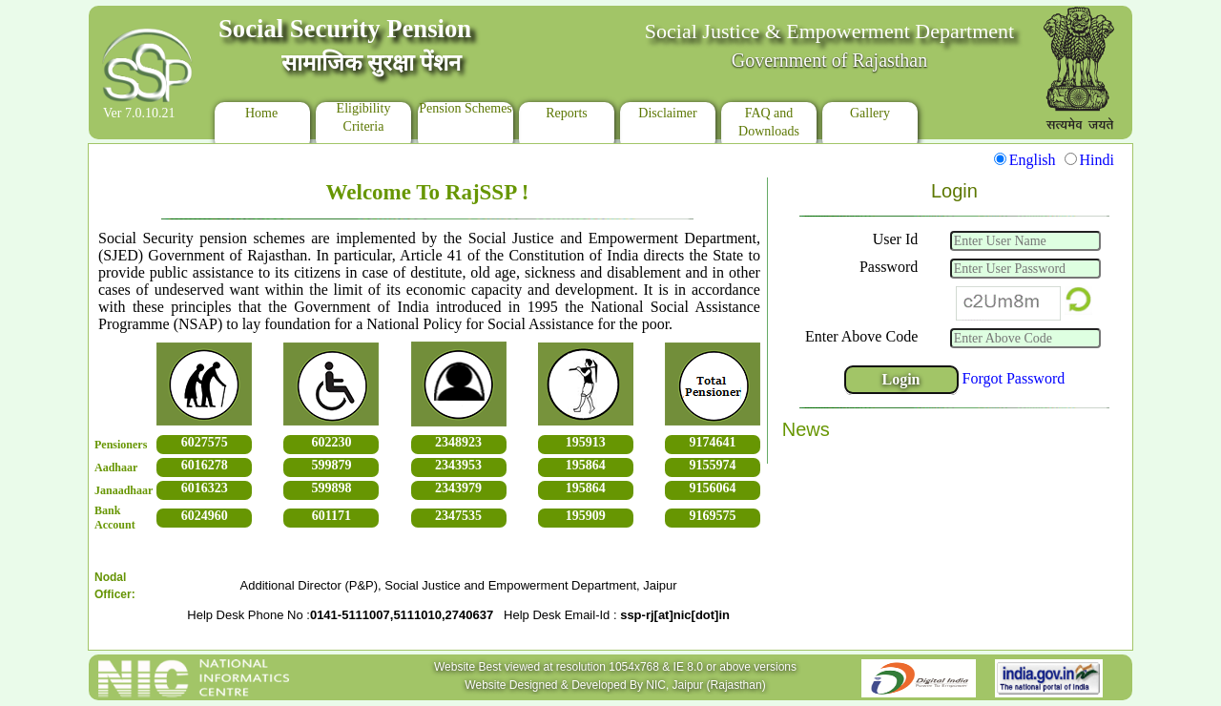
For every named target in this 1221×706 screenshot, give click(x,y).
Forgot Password (1014, 378)
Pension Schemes (465, 108)
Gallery (870, 113)
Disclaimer (667, 113)
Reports (567, 113)
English (1032, 160)
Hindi (1097, 160)
